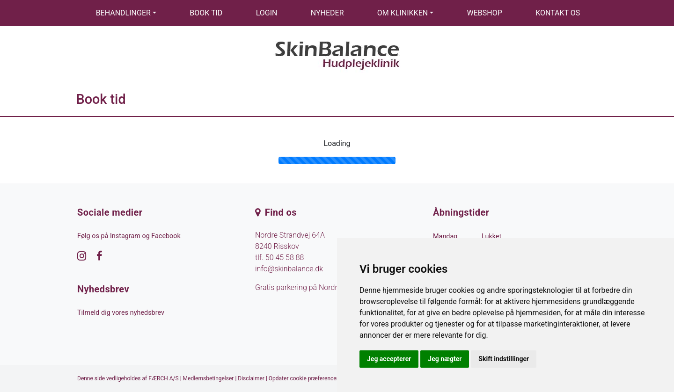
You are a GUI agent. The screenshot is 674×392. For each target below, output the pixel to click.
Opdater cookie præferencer (303, 378)
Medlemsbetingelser (208, 378)
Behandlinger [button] (123, 12)
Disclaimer (251, 378)
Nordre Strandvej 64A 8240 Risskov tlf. (290, 246)
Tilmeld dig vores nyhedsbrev (120, 313)
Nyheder (327, 12)
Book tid (206, 12)
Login (267, 12)
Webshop (484, 12)
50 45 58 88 (284, 257)
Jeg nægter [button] (445, 359)
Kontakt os (557, 12)
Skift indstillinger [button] (503, 359)
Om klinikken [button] (402, 12)
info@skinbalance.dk (289, 268)
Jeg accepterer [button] (389, 359)
